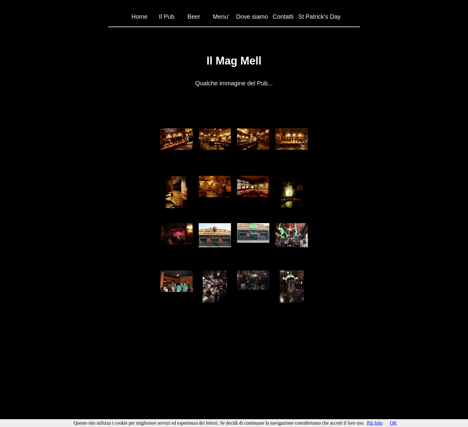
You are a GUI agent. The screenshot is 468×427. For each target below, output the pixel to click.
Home (139, 16)
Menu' (221, 16)
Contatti (283, 16)
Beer (194, 16)
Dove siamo (252, 16)
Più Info (375, 422)
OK (393, 422)
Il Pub (166, 16)
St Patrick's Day (319, 16)
